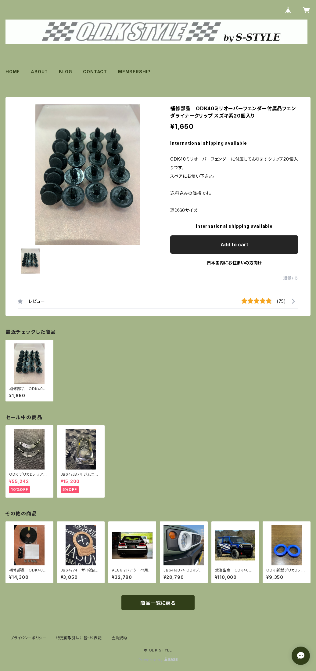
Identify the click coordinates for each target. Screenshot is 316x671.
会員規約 (119, 638)
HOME (12, 71)
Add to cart (234, 244)
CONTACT (95, 71)
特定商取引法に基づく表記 (79, 638)
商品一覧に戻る (158, 603)
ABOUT (39, 71)
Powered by (158, 660)
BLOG (65, 71)
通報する (290, 278)
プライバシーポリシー (28, 638)
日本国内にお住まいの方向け (234, 262)
